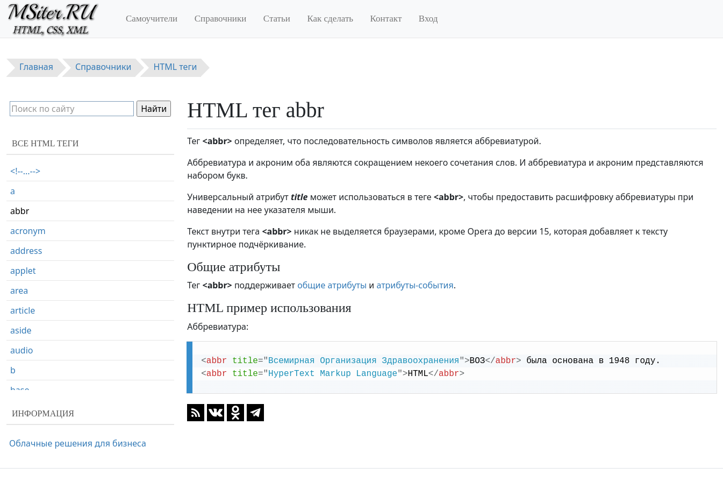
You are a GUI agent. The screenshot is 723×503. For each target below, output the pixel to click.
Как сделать (330, 18)
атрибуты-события (414, 285)
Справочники (221, 18)
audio (21, 350)
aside (21, 330)
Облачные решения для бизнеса (77, 443)
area (19, 290)
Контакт (386, 18)
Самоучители (151, 18)
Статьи (276, 18)
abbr (19, 211)
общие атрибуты (332, 285)
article (22, 310)
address (26, 251)
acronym (28, 231)
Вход (428, 18)
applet (23, 271)
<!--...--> (25, 171)
